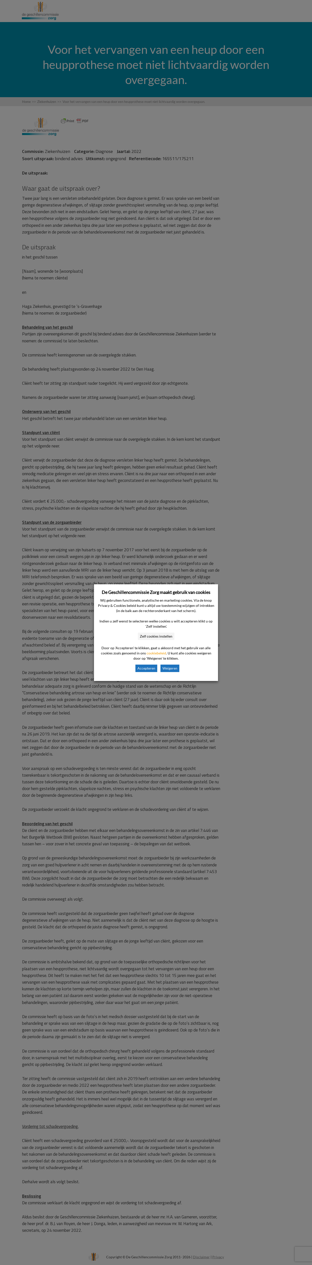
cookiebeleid (156, 653)
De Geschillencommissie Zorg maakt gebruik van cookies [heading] (156, 592)
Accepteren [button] (146, 668)
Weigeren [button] (169, 668)
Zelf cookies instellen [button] (156, 636)
